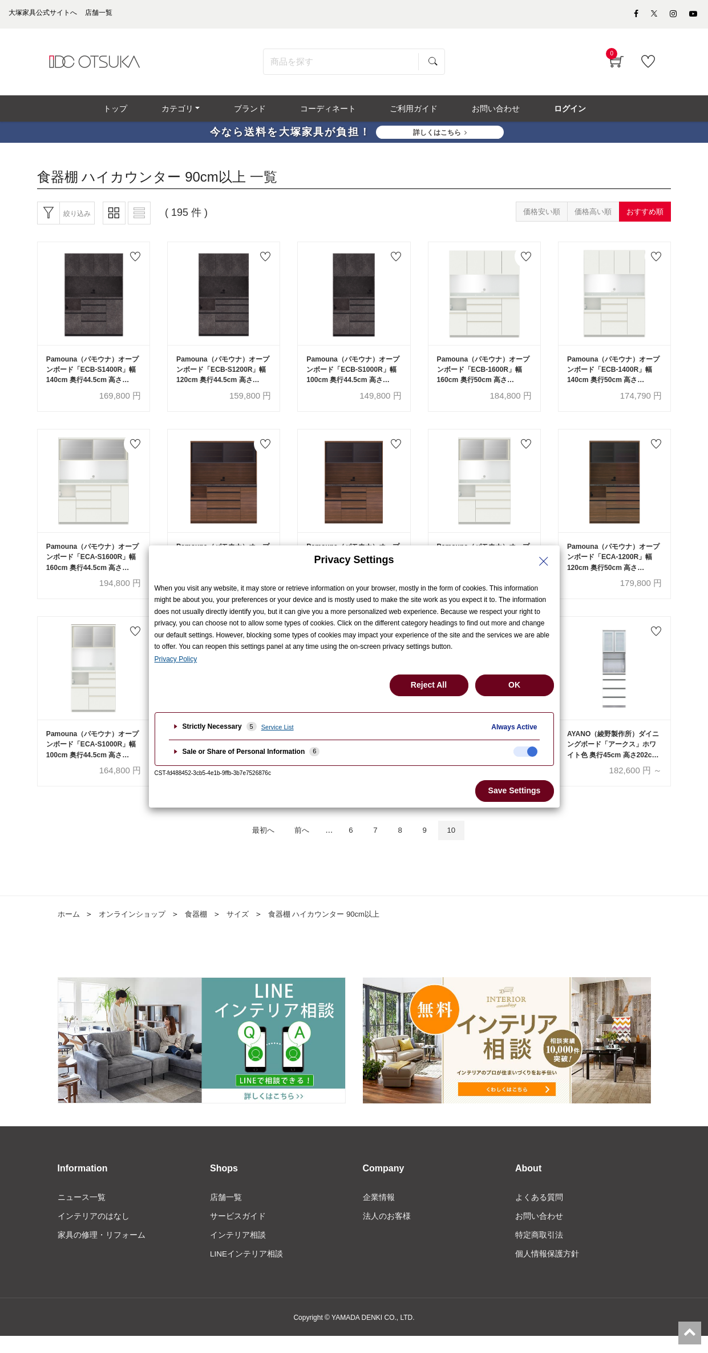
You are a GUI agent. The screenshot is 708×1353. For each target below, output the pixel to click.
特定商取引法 (539, 1251)
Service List (277, 727)
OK (514, 684)
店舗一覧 (226, 1212)
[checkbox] (525, 751)
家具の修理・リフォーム (101, 1251)
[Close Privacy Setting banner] (543, 561)
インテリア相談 (238, 1251)
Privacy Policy (176, 659)
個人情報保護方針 (547, 1270)
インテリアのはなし (94, 1231)
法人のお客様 (387, 1231)
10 (461, 845)
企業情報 (379, 1212)
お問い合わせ (539, 1231)
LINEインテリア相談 (247, 1270)
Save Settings (514, 790)
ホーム (70, 929)
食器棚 (204, 929)
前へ (298, 845)
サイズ (247, 929)
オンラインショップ (136, 929)
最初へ (254, 845)
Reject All (429, 684)
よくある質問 (539, 1212)
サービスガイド (238, 1231)
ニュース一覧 (82, 1212)
